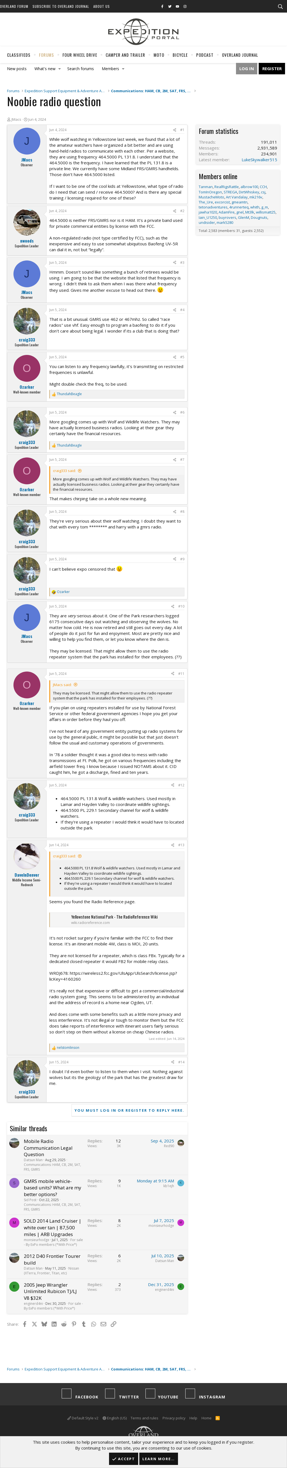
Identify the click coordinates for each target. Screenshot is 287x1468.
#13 (181, 845)
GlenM (243, 217)
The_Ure (206, 202)
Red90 (169, 1146)
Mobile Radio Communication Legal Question (48, 1148)
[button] (59, 68)
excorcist (222, 202)
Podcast (205, 55)
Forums (46, 55)
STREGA (230, 192)
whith (255, 207)
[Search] (280, 6)
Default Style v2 (82, 1417)
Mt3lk (249, 212)
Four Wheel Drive (80, 55)
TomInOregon (210, 192)
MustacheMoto (211, 197)
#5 (182, 357)
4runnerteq (239, 207)
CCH (263, 186)
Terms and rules (144, 1417)
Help (193, 1417)
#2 (182, 210)
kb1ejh (168, 1186)
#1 (182, 129)
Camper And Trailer (125, 55)
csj (263, 192)
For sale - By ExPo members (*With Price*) (53, 1242)
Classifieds (19, 55)
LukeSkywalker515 (259, 159)
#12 (181, 785)
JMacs (16, 119)
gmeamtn (239, 202)
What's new (44, 68)
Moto (159, 55)
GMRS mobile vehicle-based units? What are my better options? (52, 1188)
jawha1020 (208, 212)
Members (110, 68)
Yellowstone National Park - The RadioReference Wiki (114, 917)
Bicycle (180, 55)
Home (207, 1417)
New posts (17, 68)
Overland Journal (240, 55)
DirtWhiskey (249, 192)
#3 (182, 262)
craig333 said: (64, 470)
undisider (207, 222)
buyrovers (227, 217)
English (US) (115, 1417)
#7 (182, 459)
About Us (101, 6)
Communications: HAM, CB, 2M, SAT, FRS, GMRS (52, 1167)
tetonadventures (213, 207)
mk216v (255, 197)
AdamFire (227, 212)
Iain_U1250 (208, 217)
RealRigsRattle (226, 186)
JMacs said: (62, 684)
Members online (218, 176)
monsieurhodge (36, 1239)
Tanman (206, 186)
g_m (264, 207)
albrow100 (249, 186)
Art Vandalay (237, 197)
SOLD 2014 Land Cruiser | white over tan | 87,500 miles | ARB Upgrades (52, 1227)
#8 (182, 511)
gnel (240, 212)
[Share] (174, 130)
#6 (182, 412)
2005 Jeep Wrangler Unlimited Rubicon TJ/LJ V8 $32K (50, 1291)
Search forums (80, 68)
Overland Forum (14, 6)
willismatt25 (266, 212)
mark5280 (225, 222)
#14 (181, 1062)
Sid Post (30, 1199)
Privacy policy (174, 1417)
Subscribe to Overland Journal (61, 6)
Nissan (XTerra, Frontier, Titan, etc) (51, 1270)
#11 (181, 673)
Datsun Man (33, 1160)
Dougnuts (259, 217)
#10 (181, 606)
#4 (182, 309)
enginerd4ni (33, 1303)
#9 (182, 559)
